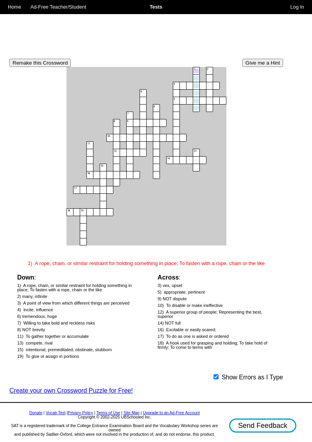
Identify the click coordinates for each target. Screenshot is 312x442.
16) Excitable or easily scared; (187, 330)
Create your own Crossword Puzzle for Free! (71, 390)
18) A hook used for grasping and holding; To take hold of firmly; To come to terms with (212, 345)
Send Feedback (262, 425)
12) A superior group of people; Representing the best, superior (210, 314)
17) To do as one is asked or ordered (193, 336)
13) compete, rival (34, 343)
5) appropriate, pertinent (181, 292)
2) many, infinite (32, 296)
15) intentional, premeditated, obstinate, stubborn (64, 350)
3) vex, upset (170, 285)
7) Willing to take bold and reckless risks (56, 323)
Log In (297, 7)
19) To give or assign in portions (48, 356)
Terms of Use (108, 413)
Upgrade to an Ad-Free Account (171, 413)
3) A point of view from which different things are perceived (73, 303)
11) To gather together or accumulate (53, 336)
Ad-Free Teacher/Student (58, 7)
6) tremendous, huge (37, 316)
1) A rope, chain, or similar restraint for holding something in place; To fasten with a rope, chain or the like (74, 287)
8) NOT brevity (31, 330)
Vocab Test (56, 413)
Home (14, 7)
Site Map (132, 413)
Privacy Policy (80, 413)
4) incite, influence (35, 310)
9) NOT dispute (172, 299)
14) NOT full (169, 323)
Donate (36, 413)
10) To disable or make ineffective (190, 305)
